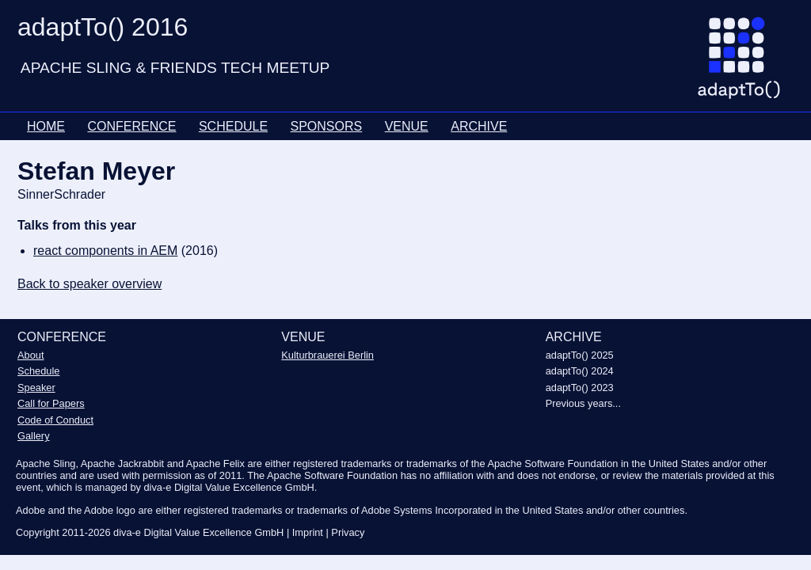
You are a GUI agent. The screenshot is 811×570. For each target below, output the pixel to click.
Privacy (347, 532)
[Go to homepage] (745, 64)
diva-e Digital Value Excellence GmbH (198, 532)
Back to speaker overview (89, 284)
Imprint (307, 532)
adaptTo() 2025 (580, 355)
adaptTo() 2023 (580, 387)
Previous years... (583, 403)
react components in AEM (105, 250)
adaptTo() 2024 (580, 371)
